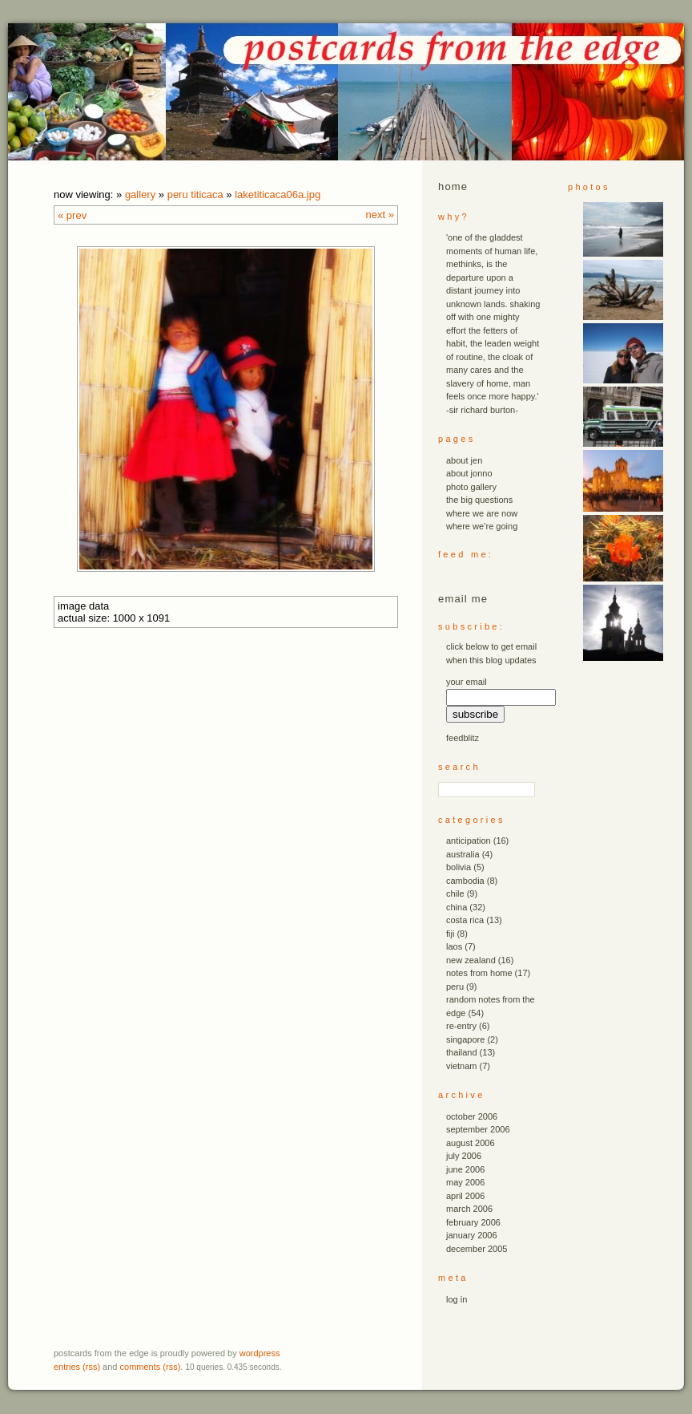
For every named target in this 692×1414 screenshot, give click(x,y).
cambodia (465, 880)
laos (454, 946)
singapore (465, 1039)
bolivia (458, 867)
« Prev (72, 215)
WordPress (259, 1353)
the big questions (479, 499)
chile (455, 893)
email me (463, 599)
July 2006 (463, 1156)
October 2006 (471, 1116)
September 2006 (478, 1129)
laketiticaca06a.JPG (277, 194)
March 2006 (469, 1208)
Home (453, 186)
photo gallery (471, 487)
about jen (464, 460)
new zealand (471, 960)
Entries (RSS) (77, 1366)
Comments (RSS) (150, 1366)
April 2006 (465, 1196)
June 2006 (465, 1169)
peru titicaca (195, 194)
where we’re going (481, 526)
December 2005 (476, 1249)
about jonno (469, 473)
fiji (450, 933)
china (456, 907)
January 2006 (471, 1235)
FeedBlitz (462, 738)
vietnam (461, 1066)
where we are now (481, 513)
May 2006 (465, 1182)
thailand (461, 1052)
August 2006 (470, 1143)
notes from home (479, 973)
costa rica (465, 920)
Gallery (140, 194)
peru (455, 986)
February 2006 (473, 1222)
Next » (380, 215)
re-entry (461, 1026)
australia (463, 854)
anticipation (468, 840)
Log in (456, 1299)
